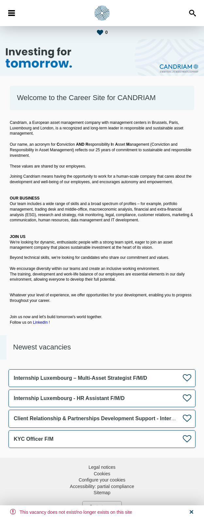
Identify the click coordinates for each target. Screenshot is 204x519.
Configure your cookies (102, 479)
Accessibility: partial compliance (102, 486)
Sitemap (102, 492)
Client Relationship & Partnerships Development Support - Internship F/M (105, 418)
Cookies (102, 473)
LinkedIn (40, 322)
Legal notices (102, 467)
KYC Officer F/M (34, 439)
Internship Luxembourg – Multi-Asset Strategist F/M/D (80, 378)
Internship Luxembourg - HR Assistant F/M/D (69, 398)
